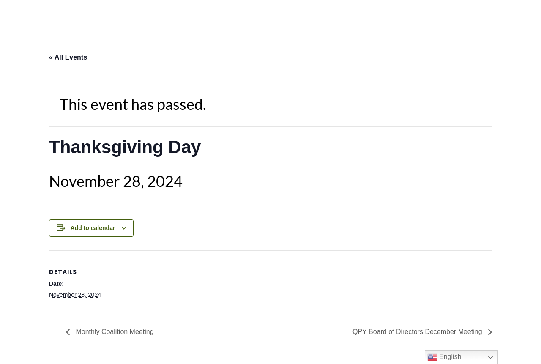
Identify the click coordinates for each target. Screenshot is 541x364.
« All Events (68, 57)
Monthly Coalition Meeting (114, 331)
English (444, 357)
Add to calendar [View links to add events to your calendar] (93, 227)
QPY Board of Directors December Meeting (418, 331)
